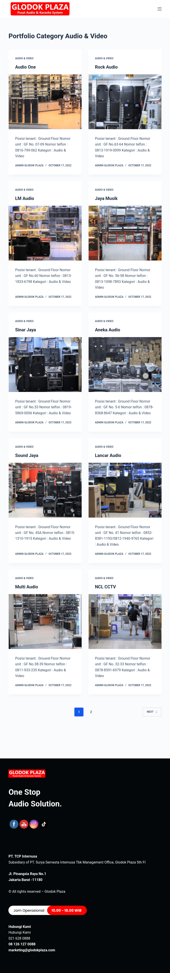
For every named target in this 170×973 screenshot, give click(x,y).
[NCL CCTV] (125, 621)
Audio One (25, 67)
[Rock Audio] (125, 101)
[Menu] (160, 9)
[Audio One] (45, 101)
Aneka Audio (107, 329)
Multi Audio (26, 586)
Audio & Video (24, 58)
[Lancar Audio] (125, 490)
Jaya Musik (106, 198)
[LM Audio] (45, 233)
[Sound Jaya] (45, 490)
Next (152, 711)
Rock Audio (106, 67)
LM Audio (24, 198)
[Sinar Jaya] (45, 364)
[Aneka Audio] (125, 364)
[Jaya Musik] (125, 233)
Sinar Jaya (25, 329)
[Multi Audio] (45, 621)
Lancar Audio (108, 455)
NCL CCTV (105, 586)
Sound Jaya (26, 455)
